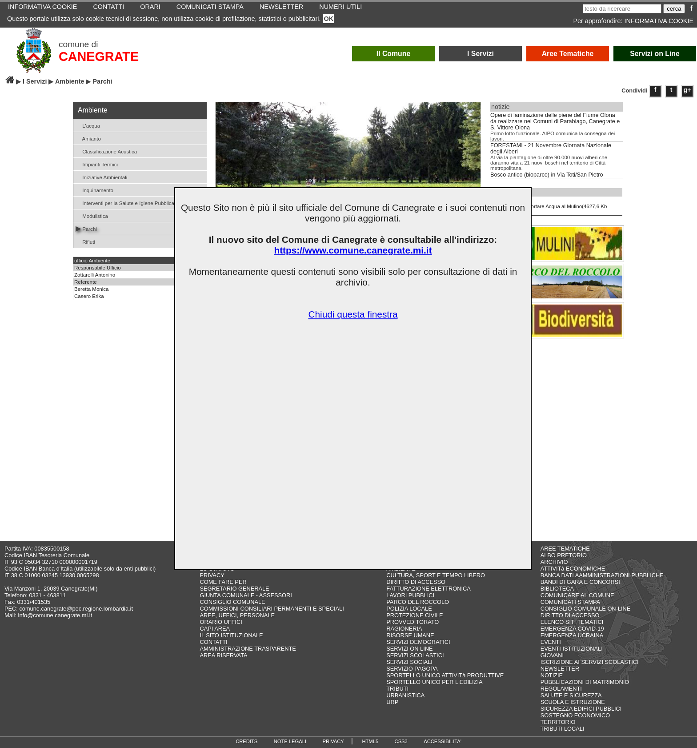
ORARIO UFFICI (221, 622)
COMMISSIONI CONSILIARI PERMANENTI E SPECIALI (272, 608)
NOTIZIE (552, 675)
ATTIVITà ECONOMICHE (573, 568)
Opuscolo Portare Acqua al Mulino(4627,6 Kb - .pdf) (551, 205)
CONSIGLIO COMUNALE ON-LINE (586, 608)
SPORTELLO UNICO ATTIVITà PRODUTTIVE (445, 675)
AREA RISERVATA (223, 655)
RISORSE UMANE (410, 635)
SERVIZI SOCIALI (409, 662)
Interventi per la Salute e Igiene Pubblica (125, 202)
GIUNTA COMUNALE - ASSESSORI (246, 595)
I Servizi (480, 53)
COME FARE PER (223, 582)
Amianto (88, 138)
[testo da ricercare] (622, 8)
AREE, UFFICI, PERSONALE (237, 615)
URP (392, 702)
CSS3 (401, 741)
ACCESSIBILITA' (442, 741)
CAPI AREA (215, 628)
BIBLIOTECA (557, 588)
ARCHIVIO (554, 562)
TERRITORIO (558, 722)
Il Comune (394, 53)
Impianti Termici (97, 164)
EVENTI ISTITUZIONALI (572, 648)
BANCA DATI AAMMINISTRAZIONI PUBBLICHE (602, 575)
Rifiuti (85, 241)
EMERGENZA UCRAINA (572, 635)
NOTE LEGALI (290, 741)
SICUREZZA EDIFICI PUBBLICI (581, 708)
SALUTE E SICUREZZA (571, 695)
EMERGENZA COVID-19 (572, 628)
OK (329, 18)
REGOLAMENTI (561, 688)
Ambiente (69, 81)
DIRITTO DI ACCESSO (415, 582)
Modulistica (92, 215)
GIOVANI (552, 655)
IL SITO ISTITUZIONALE (231, 635)
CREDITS (246, 741)
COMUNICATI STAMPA (570, 602)
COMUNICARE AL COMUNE (577, 595)
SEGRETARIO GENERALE (234, 588)
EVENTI (551, 642)
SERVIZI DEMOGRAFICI (418, 642)
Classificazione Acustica (106, 151)
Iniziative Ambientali (101, 177)
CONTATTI (213, 642)
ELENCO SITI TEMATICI (572, 622)
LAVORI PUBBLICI (410, 595)
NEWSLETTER (560, 668)
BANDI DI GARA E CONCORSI (580, 582)
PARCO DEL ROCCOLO (417, 602)
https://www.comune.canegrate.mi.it (353, 250)
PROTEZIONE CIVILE (414, 615)
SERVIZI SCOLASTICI (415, 655)
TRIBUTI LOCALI (563, 728)
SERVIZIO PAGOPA (411, 668)
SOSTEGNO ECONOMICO (575, 715)
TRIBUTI (397, 688)
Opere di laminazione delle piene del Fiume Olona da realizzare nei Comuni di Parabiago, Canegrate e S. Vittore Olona (555, 121)
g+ (687, 89)
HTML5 (370, 741)
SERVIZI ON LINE (409, 648)
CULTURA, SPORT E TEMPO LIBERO (435, 575)
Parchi (86, 228)
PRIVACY (212, 575)
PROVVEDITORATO (412, 622)
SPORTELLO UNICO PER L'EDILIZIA (434, 682)
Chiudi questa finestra (352, 314)
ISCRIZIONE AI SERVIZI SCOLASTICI (590, 662)
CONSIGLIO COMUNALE (232, 602)
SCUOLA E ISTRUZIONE (573, 702)
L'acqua (88, 125)
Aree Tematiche (568, 53)
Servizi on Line (655, 53)
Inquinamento (94, 189)
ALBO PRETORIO (564, 555)
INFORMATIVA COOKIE (659, 20)
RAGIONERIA (404, 628)
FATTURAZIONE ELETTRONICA (428, 588)
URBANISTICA (405, 695)
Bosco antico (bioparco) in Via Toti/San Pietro (546, 175)
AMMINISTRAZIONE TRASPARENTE (248, 648)
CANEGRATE (99, 56)
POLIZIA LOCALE (409, 608)
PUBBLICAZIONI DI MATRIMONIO (585, 682)
